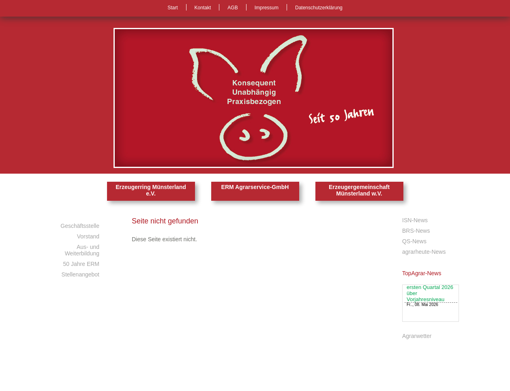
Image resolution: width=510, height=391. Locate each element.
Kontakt (203, 8)
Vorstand (88, 236)
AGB (232, 8)
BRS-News (416, 230)
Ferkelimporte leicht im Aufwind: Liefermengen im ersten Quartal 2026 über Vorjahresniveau (430, 290)
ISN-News (415, 220)
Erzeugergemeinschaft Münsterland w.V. (359, 190)
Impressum (267, 8)
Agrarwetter (416, 336)
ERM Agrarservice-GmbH (255, 187)
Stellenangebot (80, 274)
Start (172, 8)
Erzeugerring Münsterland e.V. (151, 190)
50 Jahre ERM (81, 264)
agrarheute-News (424, 252)
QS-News (414, 241)
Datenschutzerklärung (319, 8)
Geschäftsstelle (79, 226)
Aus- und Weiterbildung (82, 250)
